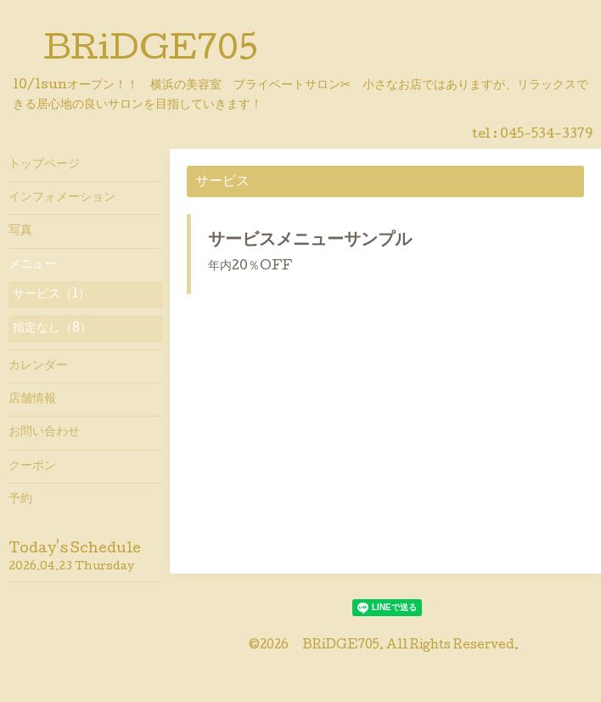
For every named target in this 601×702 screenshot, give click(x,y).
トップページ (44, 165)
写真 (20, 231)
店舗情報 (32, 399)
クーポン (32, 466)
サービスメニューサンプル (310, 241)
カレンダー (38, 366)
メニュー (32, 265)
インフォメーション (61, 198)
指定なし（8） (52, 329)
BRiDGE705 (151, 52)
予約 (20, 500)
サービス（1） (51, 295)
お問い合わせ (44, 432)
